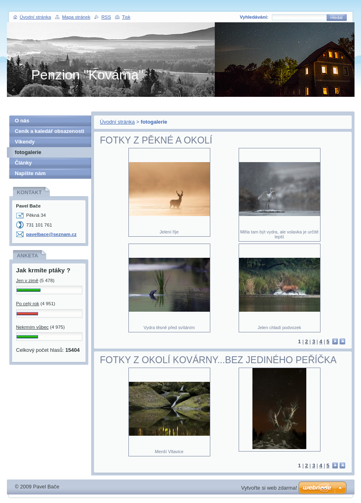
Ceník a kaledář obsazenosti (49, 131)
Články (23, 163)
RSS (106, 17)
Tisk (126, 17)
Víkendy (25, 142)
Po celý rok (27, 303)
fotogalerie (28, 152)
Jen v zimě (27, 280)
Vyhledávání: (254, 17)
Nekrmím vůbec (32, 327)
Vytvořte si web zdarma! (269, 488)
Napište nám (30, 173)
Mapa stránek (76, 17)
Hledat (337, 17)
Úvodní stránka (117, 122)
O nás (22, 121)
